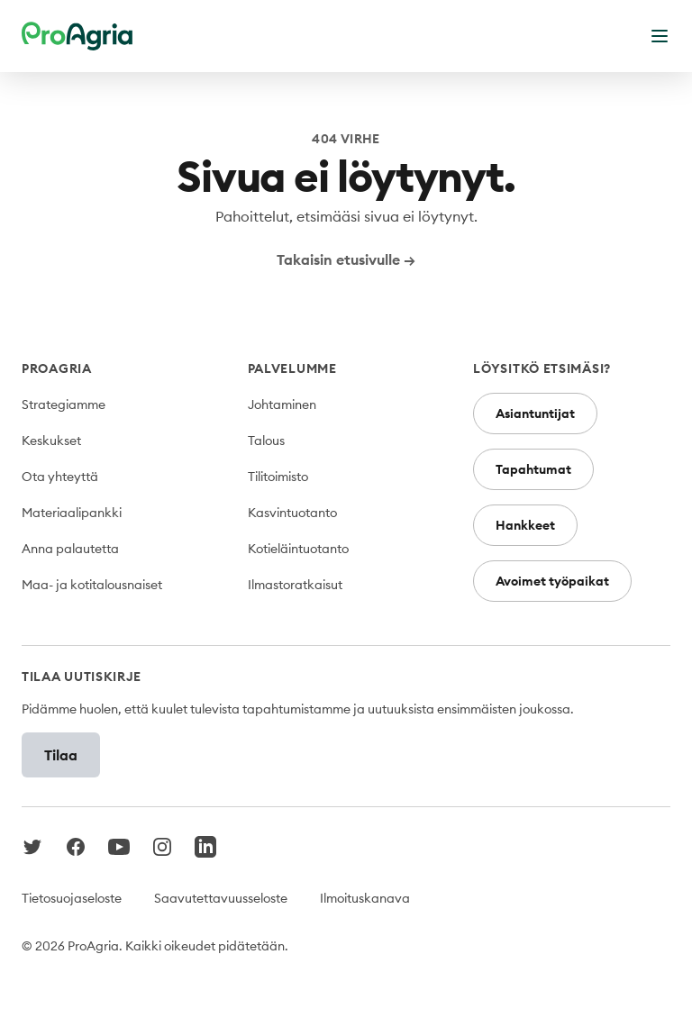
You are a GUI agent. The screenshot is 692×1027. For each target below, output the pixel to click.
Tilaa (60, 755)
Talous (266, 440)
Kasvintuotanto (292, 512)
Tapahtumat (533, 469)
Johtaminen (282, 404)
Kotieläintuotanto (298, 549)
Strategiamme (63, 404)
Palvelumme (292, 368)
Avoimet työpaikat (552, 581)
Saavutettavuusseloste (220, 898)
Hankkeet (525, 525)
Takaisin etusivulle (346, 259)
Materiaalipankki (72, 512)
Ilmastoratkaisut (295, 585)
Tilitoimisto (278, 476)
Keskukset (51, 440)
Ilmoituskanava (365, 898)
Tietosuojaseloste (72, 898)
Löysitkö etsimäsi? (542, 368)
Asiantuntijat (535, 413)
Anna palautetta (70, 549)
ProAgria (57, 368)
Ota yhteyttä (60, 476)
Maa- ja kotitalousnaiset (92, 585)
